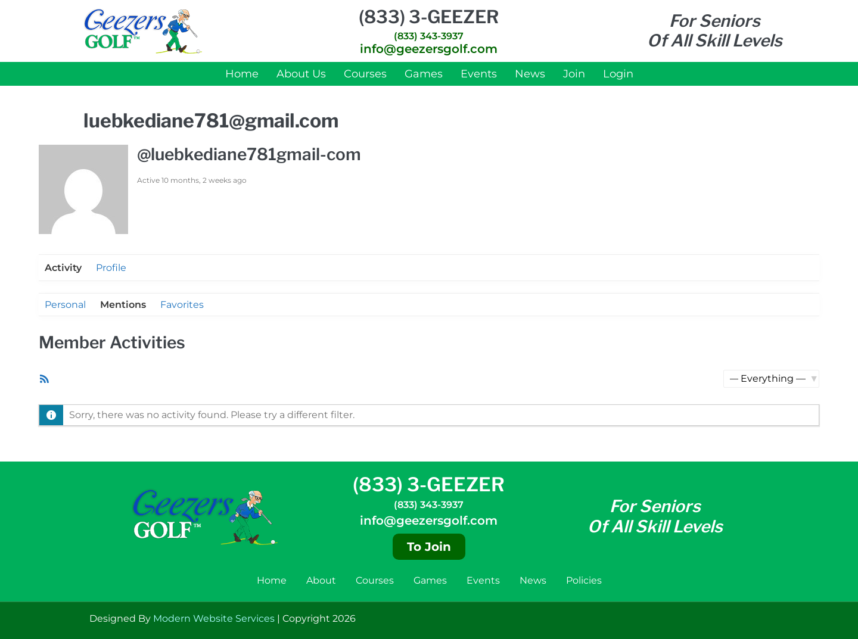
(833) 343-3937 (429, 36)
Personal (65, 304)
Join (574, 73)
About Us (301, 73)
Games (424, 73)
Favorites (182, 304)
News (530, 73)
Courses (365, 73)
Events (479, 73)
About (321, 580)
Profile (111, 267)
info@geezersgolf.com (429, 49)
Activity (63, 267)
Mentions (123, 304)
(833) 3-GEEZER (429, 16)
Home (242, 73)
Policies (584, 580)
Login (618, 73)
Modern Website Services (214, 618)
